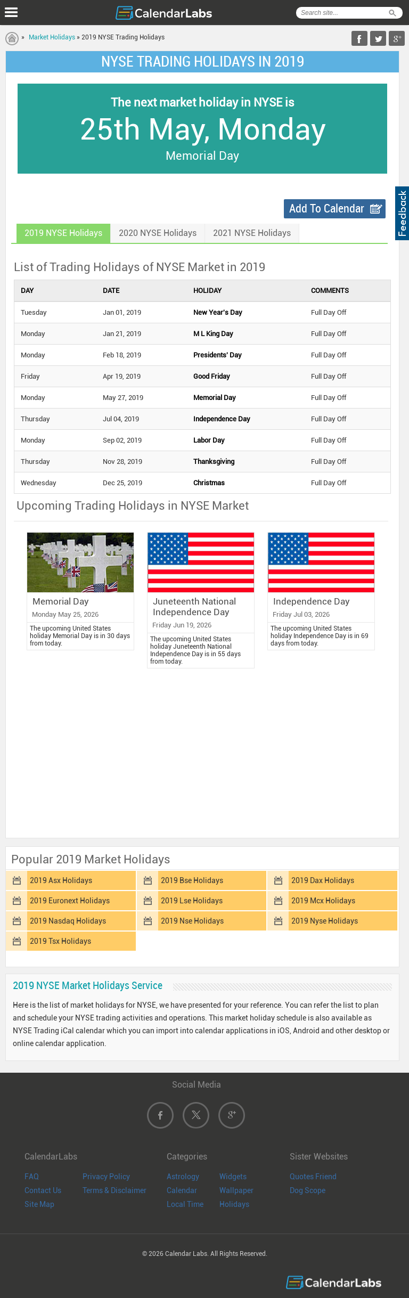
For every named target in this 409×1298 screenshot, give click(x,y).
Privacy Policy (106, 1176)
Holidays (234, 1204)
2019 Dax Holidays (322, 880)
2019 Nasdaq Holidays (68, 921)
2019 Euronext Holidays (70, 900)
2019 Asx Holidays (61, 880)
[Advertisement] (202, 755)
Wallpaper (236, 1190)
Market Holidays (52, 37)
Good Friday (211, 376)
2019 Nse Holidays (192, 921)
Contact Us (42, 1190)
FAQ (31, 1176)
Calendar (182, 1190)
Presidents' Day (217, 355)
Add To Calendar (326, 208)
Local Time (185, 1204)
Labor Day (209, 440)
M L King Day (213, 334)
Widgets (233, 1176)
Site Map (39, 1204)
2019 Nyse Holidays (324, 921)
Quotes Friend (313, 1176)
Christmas (209, 483)
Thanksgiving (213, 462)
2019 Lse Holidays (192, 900)
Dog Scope (307, 1190)
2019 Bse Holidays (192, 880)
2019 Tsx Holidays (60, 941)
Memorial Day (214, 398)
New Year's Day (217, 312)
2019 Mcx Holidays (323, 900)
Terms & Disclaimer (114, 1190)
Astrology (183, 1176)
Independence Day (221, 419)
